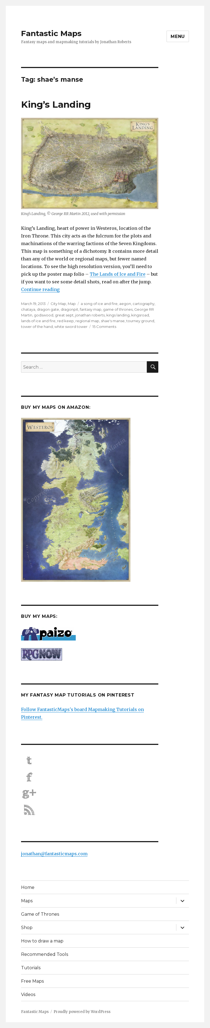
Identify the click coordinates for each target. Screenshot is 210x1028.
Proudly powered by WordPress (82, 1011)
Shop (27, 927)
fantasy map (90, 309)
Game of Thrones (40, 914)
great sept (64, 315)
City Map (58, 303)
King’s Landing (56, 104)
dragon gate (48, 309)
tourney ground (140, 321)
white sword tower (71, 326)
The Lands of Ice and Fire (117, 274)
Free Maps (32, 981)
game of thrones (118, 309)
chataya (28, 309)
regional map (87, 321)
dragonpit (69, 309)
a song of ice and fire (99, 303)
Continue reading (40, 289)
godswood (43, 315)
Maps (27, 900)
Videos (28, 994)
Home (27, 887)
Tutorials (30, 967)
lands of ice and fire (38, 321)
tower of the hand (37, 326)
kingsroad (140, 315)
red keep (65, 321)
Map (72, 303)
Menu (178, 36)
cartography (143, 303)
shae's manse (113, 321)
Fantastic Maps (51, 33)
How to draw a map (42, 941)
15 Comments (104, 326)
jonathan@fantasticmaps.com (54, 853)
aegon (125, 303)
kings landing (118, 315)
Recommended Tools (44, 954)
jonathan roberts (90, 315)
